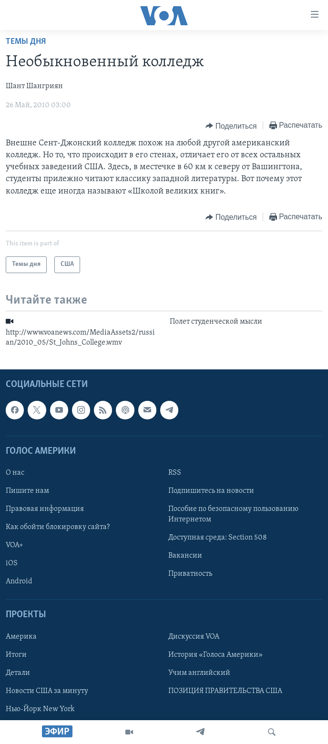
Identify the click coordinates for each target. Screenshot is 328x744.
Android (19, 581)
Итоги (16, 655)
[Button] (230, 126)
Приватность (190, 574)
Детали (18, 673)
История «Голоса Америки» (215, 655)
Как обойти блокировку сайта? (58, 527)
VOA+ (14, 545)
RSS (174, 473)
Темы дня (26, 41)
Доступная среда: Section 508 (217, 537)
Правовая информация (45, 509)
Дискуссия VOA (193, 637)
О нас (15, 473)
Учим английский (199, 673)
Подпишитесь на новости (211, 491)
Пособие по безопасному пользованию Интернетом (233, 514)
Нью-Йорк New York (40, 709)
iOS (12, 563)
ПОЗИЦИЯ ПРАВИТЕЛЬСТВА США (225, 691)
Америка (21, 637)
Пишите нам (27, 491)
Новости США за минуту (47, 691)
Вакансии (185, 556)
